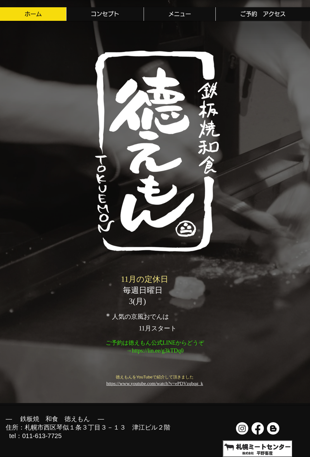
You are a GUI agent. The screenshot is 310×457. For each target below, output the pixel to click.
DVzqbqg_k (191, 383)
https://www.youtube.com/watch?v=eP (143, 383)
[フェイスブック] (257, 428)
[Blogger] (273, 428)
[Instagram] (242, 428)
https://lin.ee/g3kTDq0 (158, 350)
